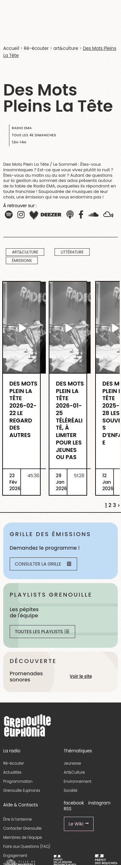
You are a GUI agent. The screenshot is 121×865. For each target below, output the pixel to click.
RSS (68, 809)
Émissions (22, 260)
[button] (21, 215)
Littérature (72, 252)
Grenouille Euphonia (21, 790)
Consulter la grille (43, 564)
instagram (99, 803)
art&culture (65, 48)
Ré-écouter (36, 48)
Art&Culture (74, 772)
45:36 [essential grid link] (33, 475)
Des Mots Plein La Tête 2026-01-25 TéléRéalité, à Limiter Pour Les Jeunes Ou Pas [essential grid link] (70, 420)
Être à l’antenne (17, 819)
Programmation (18, 781)
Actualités (12, 772)
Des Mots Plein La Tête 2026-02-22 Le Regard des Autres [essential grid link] (23, 409)
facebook (74, 803)
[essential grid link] (21, 328)
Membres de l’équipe (22, 837)
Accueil (11, 48)
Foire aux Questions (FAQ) (26, 846)
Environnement (78, 781)
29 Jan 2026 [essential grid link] (61, 482)
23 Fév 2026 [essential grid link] (14, 482)
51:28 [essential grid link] (79, 475)
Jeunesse (72, 763)
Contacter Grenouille (22, 828)
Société (70, 790)
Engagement (15, 855)
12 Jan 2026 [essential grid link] (107, 482)
